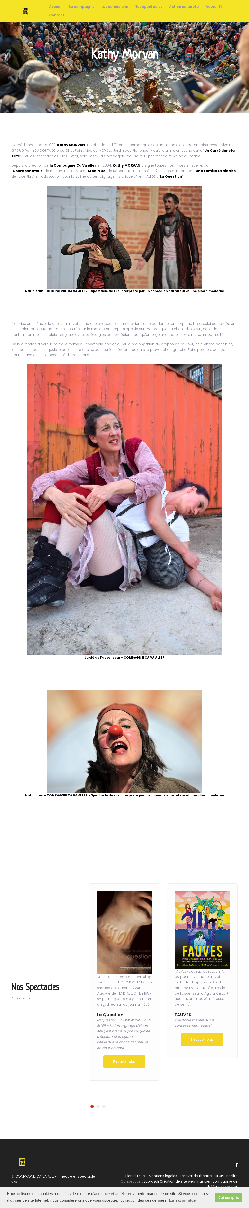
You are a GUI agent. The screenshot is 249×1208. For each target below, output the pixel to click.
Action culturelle (184, 6)
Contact (56, 15)
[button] (92, 1106)
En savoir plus (124, 1061)
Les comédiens (114, 6)
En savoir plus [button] (182, 1200)
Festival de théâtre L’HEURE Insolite (209, 1176)
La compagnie (82, 6)
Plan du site (135, 1176)
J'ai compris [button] (228, 1198)
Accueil (55, 6)
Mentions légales (163, 1176)
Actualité (214, 6)
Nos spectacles (148, 6)
